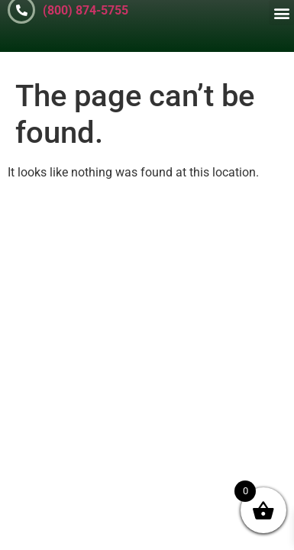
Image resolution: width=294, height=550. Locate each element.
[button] (281, 12)
